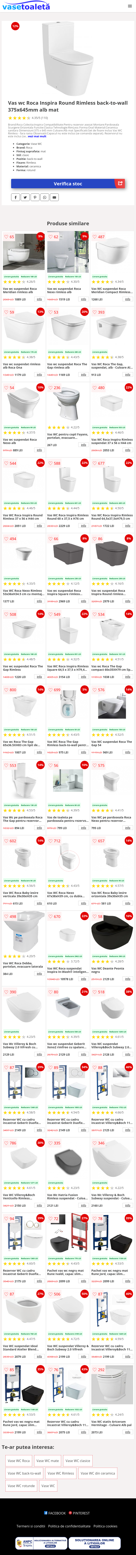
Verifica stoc (89, 183)
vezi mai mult (37, 136)
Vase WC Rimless (61, 1473)
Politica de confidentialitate (69, 1526)
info (39, 299)
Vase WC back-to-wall (24, 1473)
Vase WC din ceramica (98, 1473)
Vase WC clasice (77, 1460)
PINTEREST (79, 1513)
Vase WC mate (48, 1460)
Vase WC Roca (19, 1460)
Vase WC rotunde (21, 1486)
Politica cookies (106, 1526)
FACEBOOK (55, 1513)
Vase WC (48, 1486)
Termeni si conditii (31, 1526)
